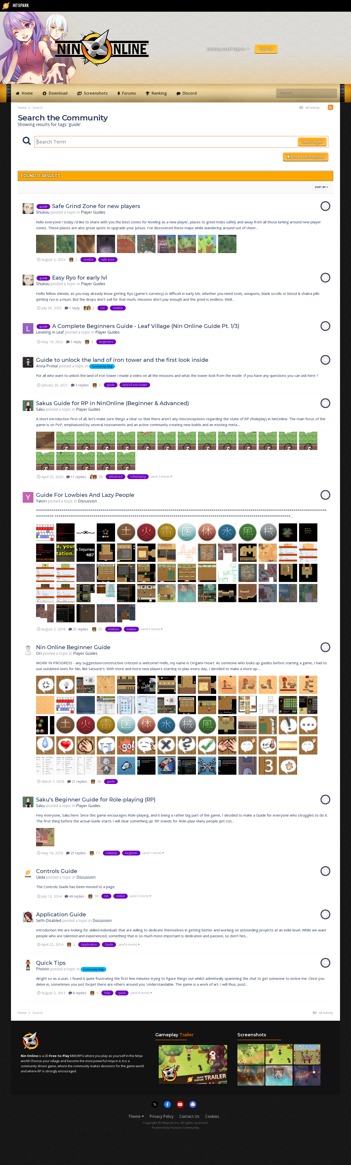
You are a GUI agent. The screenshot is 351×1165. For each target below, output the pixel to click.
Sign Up (266, 48)
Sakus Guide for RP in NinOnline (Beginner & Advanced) (112, 403)
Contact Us (189, 1116)
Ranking (159, 93)
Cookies (212, 1116)
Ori (39, 653)
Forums (128, 93)
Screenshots (95, 93)
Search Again (312, 141)
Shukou (42, 212)
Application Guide (61, 914)
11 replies (76, 476)
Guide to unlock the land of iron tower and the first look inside (122, 360)
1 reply (72, 308)
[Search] (288, 93)
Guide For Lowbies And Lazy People (85, 495)
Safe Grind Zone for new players (96, 206)
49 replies (74, 896)
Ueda (40, 877)
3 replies (80, 385)
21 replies (78, 629)
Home (27, 93)
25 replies (76, 853)
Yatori (41, 501)
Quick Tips (51, 963)
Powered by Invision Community (175, 1127)
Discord (189, 93)
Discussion (87, 501)
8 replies (77, 993)
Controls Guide (56, 871)
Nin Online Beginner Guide (73, 647)
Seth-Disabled (48, 920)
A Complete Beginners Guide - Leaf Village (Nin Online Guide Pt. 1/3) (145, 326)
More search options (305, 157)
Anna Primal (47, 366)
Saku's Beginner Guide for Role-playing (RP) (96, 799)
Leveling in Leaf (50, 332)
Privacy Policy (162, 1116)
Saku (40, 409)
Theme (136, 1116)
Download (58, 93)
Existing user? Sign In (228, 49)
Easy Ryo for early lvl (79, 277)
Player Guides (93, 212)
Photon (42, 969)
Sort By (321, 187)
